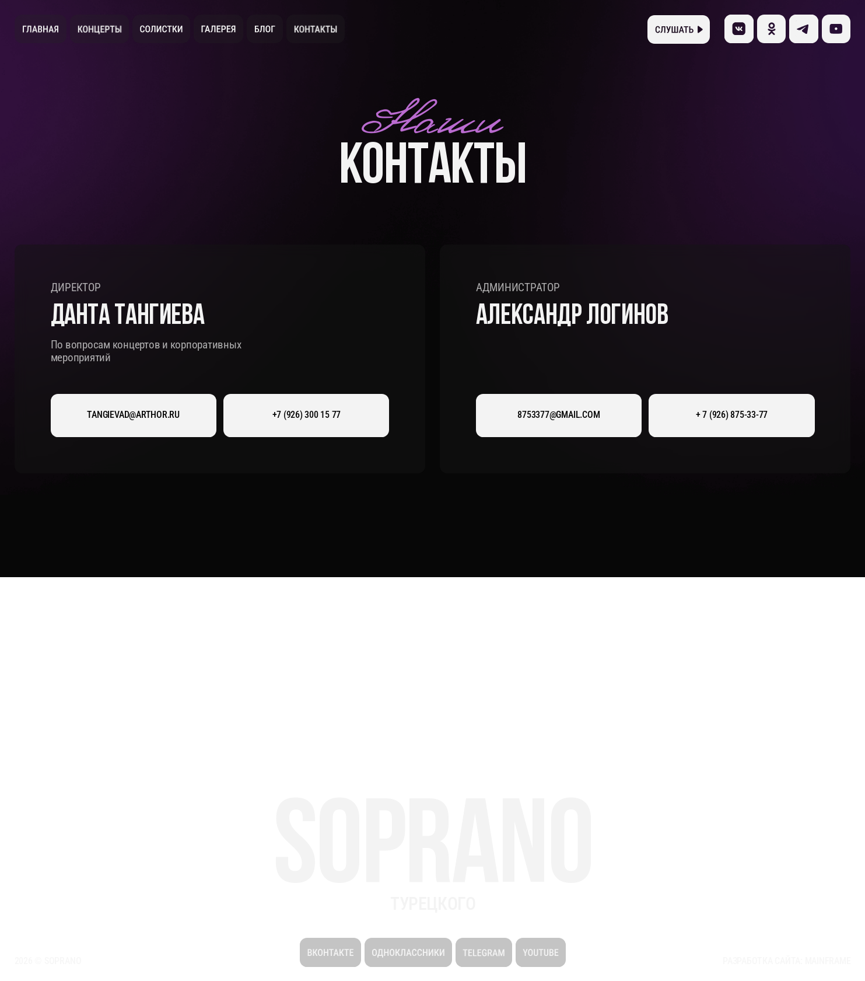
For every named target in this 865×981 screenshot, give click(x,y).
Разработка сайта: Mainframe (786, 960)
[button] (678, 29)
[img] (836, 29)
